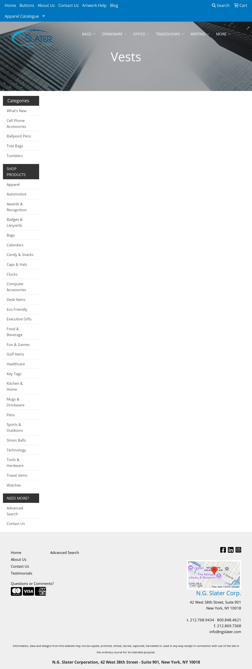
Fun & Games (18, 344)
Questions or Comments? (32, 583)
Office (141, 34)
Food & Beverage (14, 331)
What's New (17, 110)
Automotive (16, 194)
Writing (200, 34)
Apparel (13, 184)
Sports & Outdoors (15, 427)
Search (221, 5)
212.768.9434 (202, 619)
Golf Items (15, 354)
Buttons (26, 5)
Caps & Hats (17, 264)
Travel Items (17, 475)
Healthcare (16, 363)
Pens (11, 414)
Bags (88, 34)
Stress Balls (16, 440)
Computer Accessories (16, 286)
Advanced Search (15, 510)
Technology (16, 449)
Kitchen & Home (15, 386)
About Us (46, 5)
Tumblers (15, 155)
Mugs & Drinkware (15, 402)
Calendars (15, 244)
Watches (14, 485)
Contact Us (68, 5)
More (223, 34)
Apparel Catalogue (22, 16)
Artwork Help (94, 5)
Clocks (12, 274)
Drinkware (114, 34)
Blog (114, 5)
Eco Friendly (17, 309)
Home (10, 5)
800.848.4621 (229, 619)
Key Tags (14, 373)
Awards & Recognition (17, 206)
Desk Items (16, 299)
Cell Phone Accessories (16, 123)
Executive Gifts (19, 318)
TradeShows (170, 34)
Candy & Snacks (20, 254)
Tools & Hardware (15, 462)
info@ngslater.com (225, 631)
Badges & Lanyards (15, 222)
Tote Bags (15, 145)
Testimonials (21, 573)
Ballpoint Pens (19, 136)
